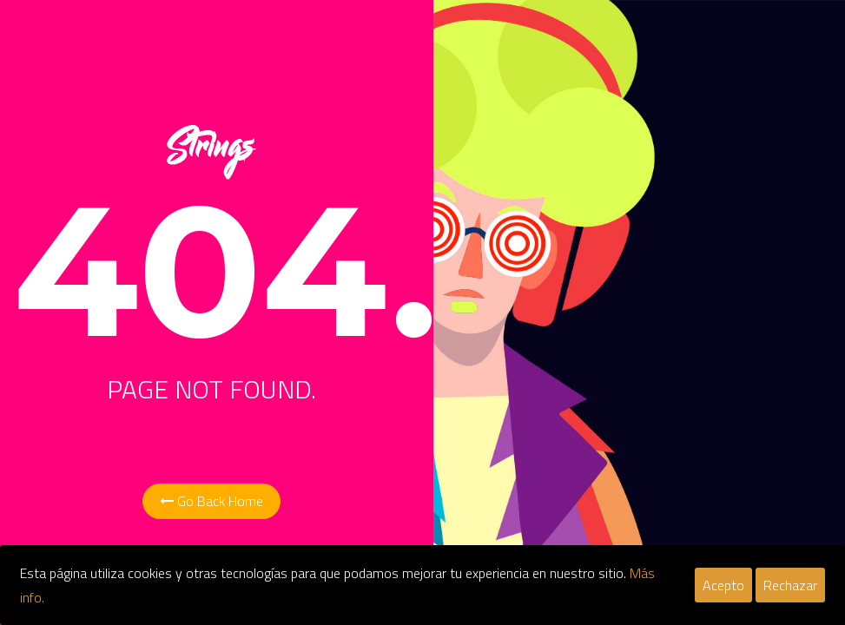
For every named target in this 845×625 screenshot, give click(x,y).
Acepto (723, 585)
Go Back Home (211, 500)
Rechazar (790, 585)
